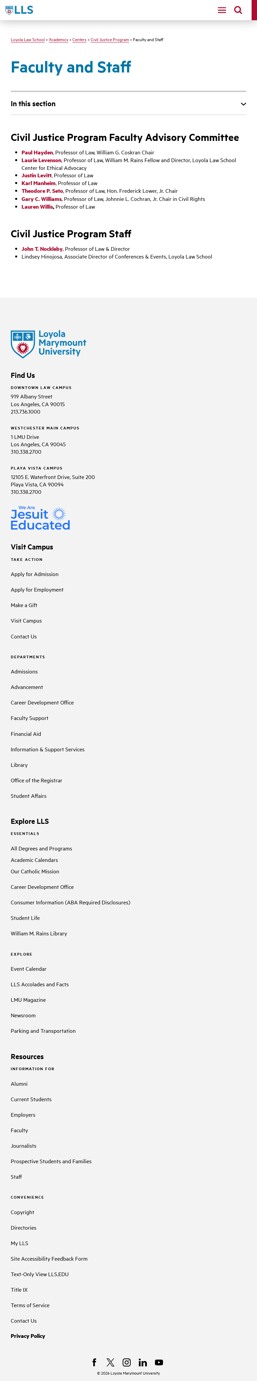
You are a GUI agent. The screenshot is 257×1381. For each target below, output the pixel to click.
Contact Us (24, 636)
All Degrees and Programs (41, 848)
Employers (23, 1114)
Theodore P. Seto (42, 190)
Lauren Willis (37, 206)
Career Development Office (42, 702)
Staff (16, 1176)
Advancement (27, 686)
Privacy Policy (28, 1336)
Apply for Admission (35, 573)
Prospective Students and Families (51, 1161)
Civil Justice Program (110, 39)
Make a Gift (24, 604)
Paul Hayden (37, 152)
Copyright (22, 1211)
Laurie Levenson (41, 160)
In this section (33, 103)
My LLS (19, 1243)
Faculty (19, 1130)
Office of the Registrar (36, 780)
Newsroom (23, 1015)
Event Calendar (28, 968)
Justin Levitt (37, 175)
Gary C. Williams (42, 199)
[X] (110, 1362)
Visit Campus (26, 620)
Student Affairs (28, 795)
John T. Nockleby (42, 248)
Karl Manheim (39, 183)
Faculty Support (30, 717)
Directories (23, 1227)
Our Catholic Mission (35, 871)
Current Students (31, 1099)
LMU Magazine (28, 999)
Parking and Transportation (43, 1030)
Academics (58, 39)
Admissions (24, 671)
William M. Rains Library (39, 933)
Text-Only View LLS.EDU (40, 1274)
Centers (79, 39)
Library (19, 764)
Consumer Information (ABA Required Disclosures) (70, 902)
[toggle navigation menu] (222, 10)
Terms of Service (30, 1305)
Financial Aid (26, 733)
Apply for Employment (37, 589)
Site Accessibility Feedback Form (49, 1258)
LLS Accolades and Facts (40, 984)
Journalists (23, 1145)
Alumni (19, 1083)
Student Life (25, 917)
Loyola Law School (28, 39)
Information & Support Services (48, 749)
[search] (238, 10)
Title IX (19, 1289)
